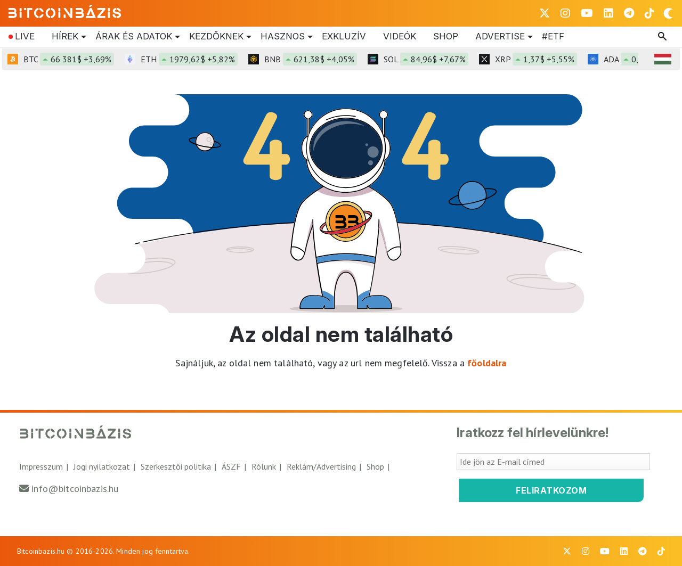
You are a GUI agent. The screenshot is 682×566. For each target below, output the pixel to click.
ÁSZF (231, 466)
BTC (68, 59)
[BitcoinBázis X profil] (544, 13)
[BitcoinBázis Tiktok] (649, 13)
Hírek (65, 37)
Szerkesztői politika (176, 466)
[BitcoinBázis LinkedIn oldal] (608, 13)
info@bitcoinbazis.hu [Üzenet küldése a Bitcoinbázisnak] (74, 488)
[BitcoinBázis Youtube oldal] (587, 13)
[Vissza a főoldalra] (65, 11)
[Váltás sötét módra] (668, 13)
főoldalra (486, 363)
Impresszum (41, 466)
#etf (553, 36)
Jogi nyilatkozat (102, 466)
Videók (399, 36)
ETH (189, 59)
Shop (445, 36)
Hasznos (283, 37)
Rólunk (263, 466)
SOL (426, 59)
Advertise (500, 37)
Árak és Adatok (133, 37)
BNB (310, 59)
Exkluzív (344, 36)
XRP (536, 59)
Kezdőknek (216, 37)
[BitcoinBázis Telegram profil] (629, 13)
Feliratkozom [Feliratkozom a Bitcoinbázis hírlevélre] (551, 490)
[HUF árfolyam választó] (662, 59)
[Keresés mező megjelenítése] (663, 36)
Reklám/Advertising (321, 466)
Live (25, 36)
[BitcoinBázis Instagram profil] (565, 13)
